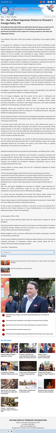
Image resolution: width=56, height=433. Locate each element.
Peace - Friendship (11, 17)
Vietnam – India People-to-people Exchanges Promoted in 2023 (9, 409)
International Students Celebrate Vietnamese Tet (18, 329)
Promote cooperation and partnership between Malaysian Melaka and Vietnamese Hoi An (27, 356)
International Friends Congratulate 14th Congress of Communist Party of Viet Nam (27, 320)
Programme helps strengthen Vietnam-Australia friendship (46, 391)
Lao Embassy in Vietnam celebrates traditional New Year (9, 373)
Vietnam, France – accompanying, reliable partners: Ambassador (44, 356)
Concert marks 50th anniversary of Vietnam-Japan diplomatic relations (28, 374)
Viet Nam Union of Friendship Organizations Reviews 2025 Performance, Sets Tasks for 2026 (29, 334)
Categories (5, 2)
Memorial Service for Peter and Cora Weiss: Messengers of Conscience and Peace (27, 325)
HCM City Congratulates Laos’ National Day (21, 268)
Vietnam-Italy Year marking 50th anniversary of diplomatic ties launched (9, 392)
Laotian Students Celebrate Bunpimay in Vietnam (8, 355)
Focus (3, 256)
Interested (6, 275)
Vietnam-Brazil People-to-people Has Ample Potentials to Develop (46, 374)
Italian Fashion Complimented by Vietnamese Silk (27, 391)
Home (2, 17)
